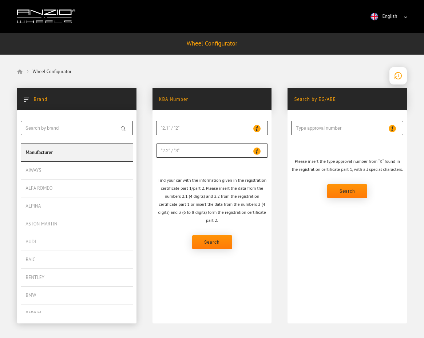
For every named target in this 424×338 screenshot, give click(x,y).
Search (212, 242)
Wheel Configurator (212, 43)
